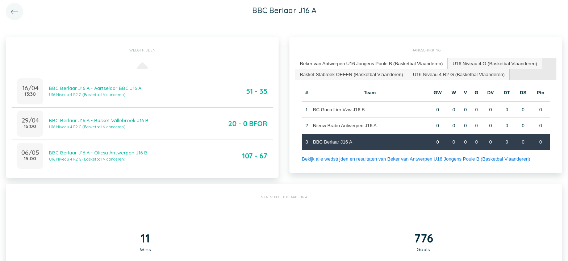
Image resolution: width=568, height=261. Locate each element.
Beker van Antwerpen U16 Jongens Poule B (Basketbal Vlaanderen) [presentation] (371, 63)
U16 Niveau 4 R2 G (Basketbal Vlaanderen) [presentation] (458, 73)
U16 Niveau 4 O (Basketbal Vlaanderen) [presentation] (494, 63)
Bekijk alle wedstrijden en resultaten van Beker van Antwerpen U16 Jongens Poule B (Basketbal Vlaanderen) (415, 159)
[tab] (371, 63)
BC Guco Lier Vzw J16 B (339, 109)
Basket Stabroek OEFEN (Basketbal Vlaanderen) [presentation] (351, 73)
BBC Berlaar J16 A (332, 141)
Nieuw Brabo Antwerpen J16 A (345, 125)
